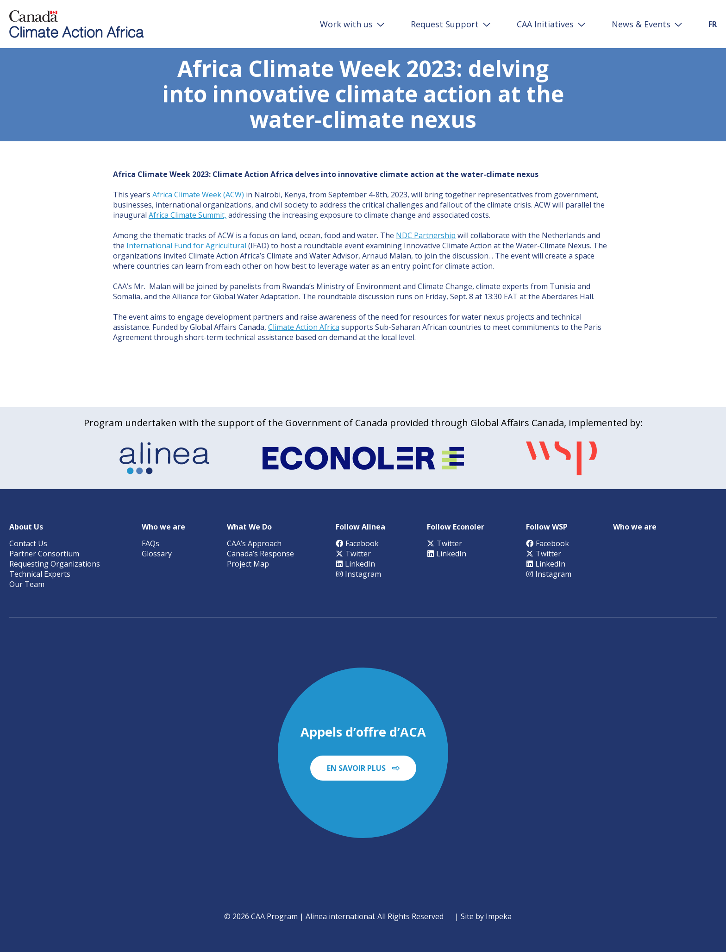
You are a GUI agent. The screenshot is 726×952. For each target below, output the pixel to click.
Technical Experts (39, 574)
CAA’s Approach (254, 543)
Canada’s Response (260, 554)
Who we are (163, 527)
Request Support (445, 24)
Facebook (357, 543)
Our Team (26, 584)
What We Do (249, 527)
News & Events (641, 24)
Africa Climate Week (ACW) (198, 194)
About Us (26, 527)
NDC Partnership (426, 235)
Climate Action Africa (303, 327)
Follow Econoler (455, 527)
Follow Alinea (360, 527)
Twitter (353, 554)
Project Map (248, 564)
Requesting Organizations (54, 564)
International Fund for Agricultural (186, 245)
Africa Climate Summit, (187, 215)
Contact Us (28, 543)
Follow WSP (547, 527)
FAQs (150, 543)
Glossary (157, 554)
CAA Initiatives (545, 24)
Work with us (346, 24)
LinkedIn (355, 564)
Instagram (358, 574)
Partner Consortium (44, 554)
